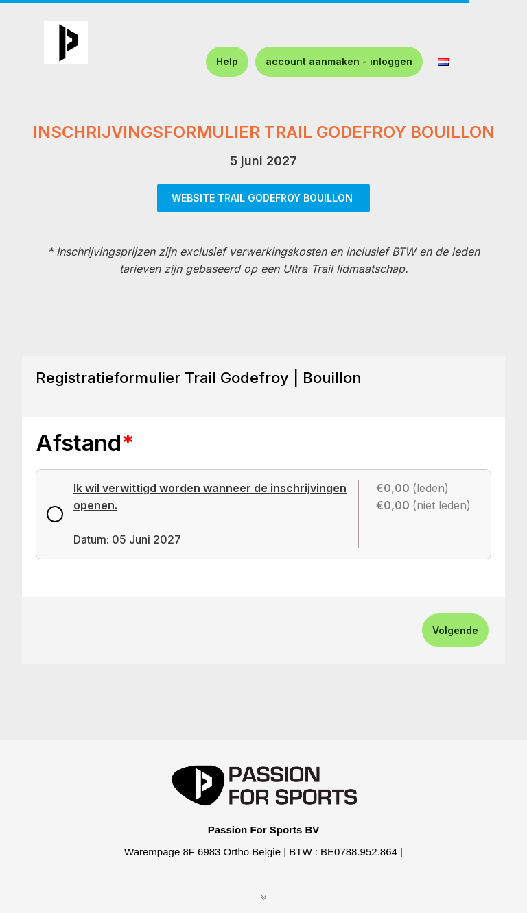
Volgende (455, 630)
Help (227, 61)
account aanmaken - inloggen (339, 61)
